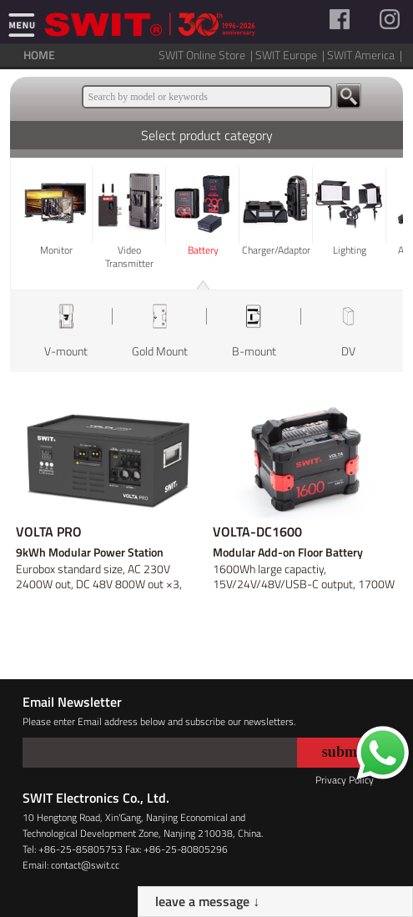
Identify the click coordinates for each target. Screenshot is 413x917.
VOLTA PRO (49, 531)
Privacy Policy (344, 780)
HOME (39, 54)
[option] (65, 331)
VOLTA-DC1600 (257, 531)
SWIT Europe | (291, 54)
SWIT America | (366, 54)
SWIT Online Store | (207, 54)
